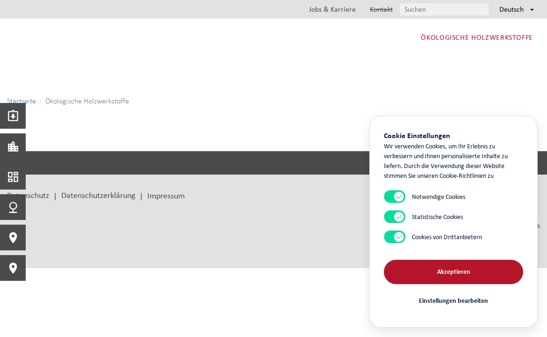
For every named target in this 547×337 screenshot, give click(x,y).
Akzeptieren (453, 271)
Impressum (166, 195)
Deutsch (516, 9)
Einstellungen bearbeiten (453, 300)
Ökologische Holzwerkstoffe (477, 37)
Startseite (21, 101)
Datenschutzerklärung (98, 194)
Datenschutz (28, 194)
